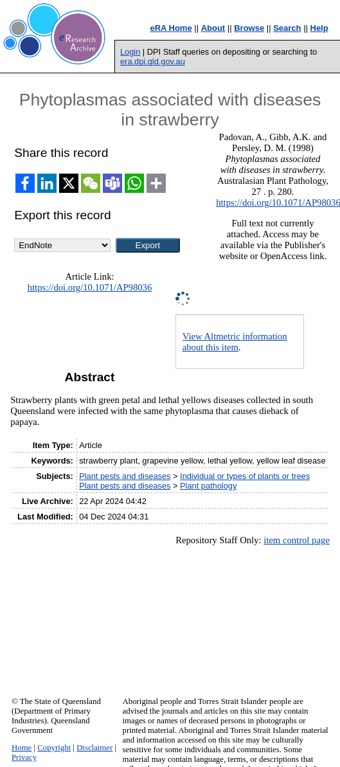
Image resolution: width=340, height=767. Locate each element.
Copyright (54, 747)
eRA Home (171, 28)
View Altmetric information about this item (235, 341)
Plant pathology (208, 486)
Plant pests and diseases (124, 476)
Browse (249, 28)
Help (319, 28)
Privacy (24, 757)
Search (287, 28)
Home (21, 747)
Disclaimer (94, 747)
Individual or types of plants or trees (245, 476)
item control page (297, 540)
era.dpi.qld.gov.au (152, 61)
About (213, 28)
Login (130, 52)
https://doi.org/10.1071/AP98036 (90, 287)
